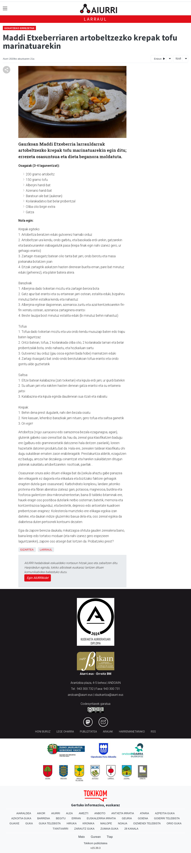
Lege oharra (65, 731)
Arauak (108, 731)
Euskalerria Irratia (101, 818)
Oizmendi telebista (147, 823)
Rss (153, 731)
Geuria (127, 818)
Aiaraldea (23, 813)
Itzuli (178, 58)
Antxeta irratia (122, 813)
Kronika (88, 823)
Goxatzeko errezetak (19, 28)
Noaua (122, 823)
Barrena (43, 818)
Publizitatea (88, 731)
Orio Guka (174, 823)
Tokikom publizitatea (95, 843)
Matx (81, 836)
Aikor (41, 813)
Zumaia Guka (109, 828)
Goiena (143, 818)
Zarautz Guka (84, 828)
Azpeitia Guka (165, 813)
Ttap (110, 836)
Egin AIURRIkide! (37, 578)
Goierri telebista (167, 818)
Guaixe (14, 823)
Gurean (96, 836)
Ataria (144, 813)
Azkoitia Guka (21, 818)
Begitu (61, 818)
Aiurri (55, 813)
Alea (69, 813)
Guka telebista (50, 823)
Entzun (159, 58)
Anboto (99, 813)
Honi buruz (43, 731)
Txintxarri (60, 828)
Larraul (95, 19)
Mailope (106, 823)
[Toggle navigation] (5, 8)
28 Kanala (131, 828)
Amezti (83, 813)
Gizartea (26, 549)
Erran (76, 818)
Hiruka (72, 823)
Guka (29, 823)
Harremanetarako (132, 731)
